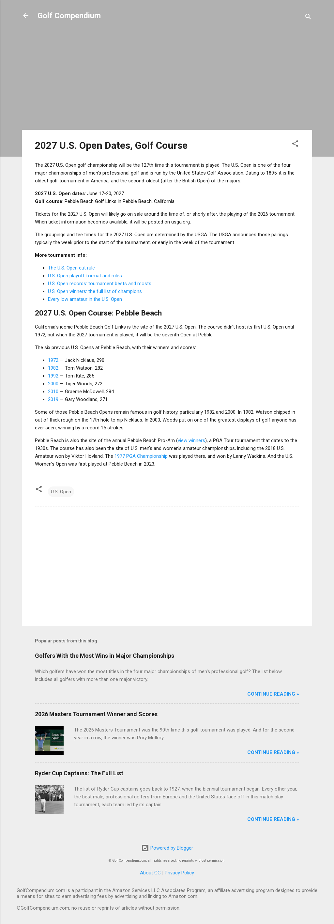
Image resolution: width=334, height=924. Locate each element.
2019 (53, 399)
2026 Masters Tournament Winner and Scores (96, 714)
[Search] (308, 18)
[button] (295, 145)
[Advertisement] (167, 79)
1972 (53, 360)
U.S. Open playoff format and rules (85, 276)
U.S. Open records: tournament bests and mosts (99, 283)
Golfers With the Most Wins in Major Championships (104, 655)
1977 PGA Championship (141, 456)
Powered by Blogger (167, 848)
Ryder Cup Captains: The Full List (79, 773)
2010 (53, 391)
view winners (191, 440)
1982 (53, 368)
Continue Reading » (273, 694)
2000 (53, 384)
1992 (53, 376)
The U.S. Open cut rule (71, 268)
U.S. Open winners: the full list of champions (95, 291)
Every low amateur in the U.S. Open (85, 299)
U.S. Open (61, 492)
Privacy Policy (179, 873)
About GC (150, 873)
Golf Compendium (69, 15)
